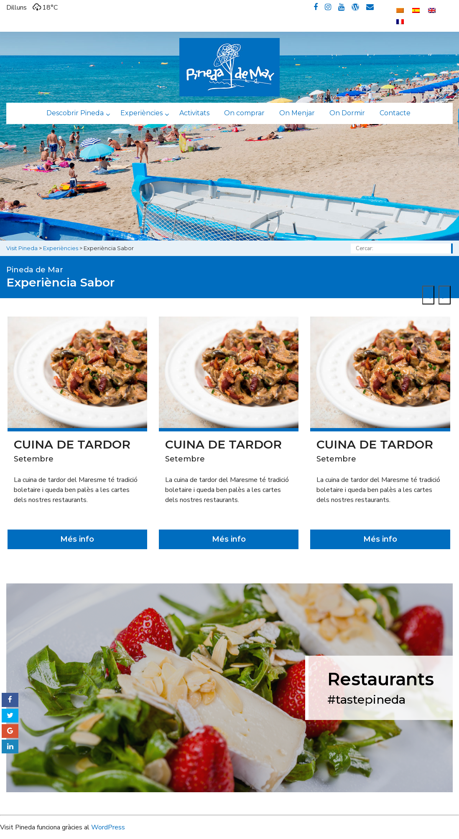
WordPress (108, 827)
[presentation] (428, 295)
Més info (77, 539)
